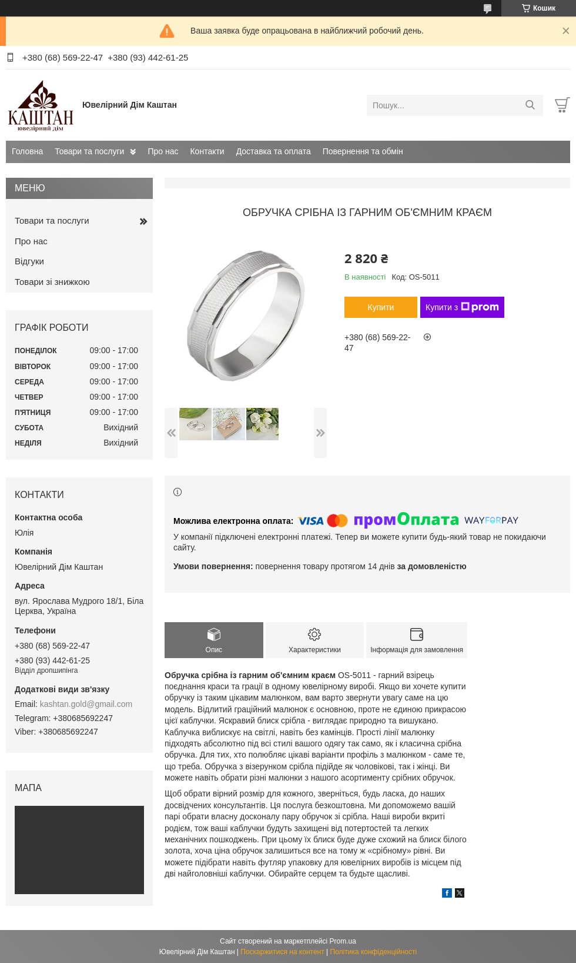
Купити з (462, 307)
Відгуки (29, 261)
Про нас (163, 151)
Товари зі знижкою (52, 282)
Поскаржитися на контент (282, 952)
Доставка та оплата (273, 151)
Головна (27, 151)
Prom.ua (343, 941)
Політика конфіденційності (373, 952)
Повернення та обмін (363, 151)
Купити (381, 307)
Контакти (207, 151)
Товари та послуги (89, 151)
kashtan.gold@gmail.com (86, 704)
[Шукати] (530, 105)
